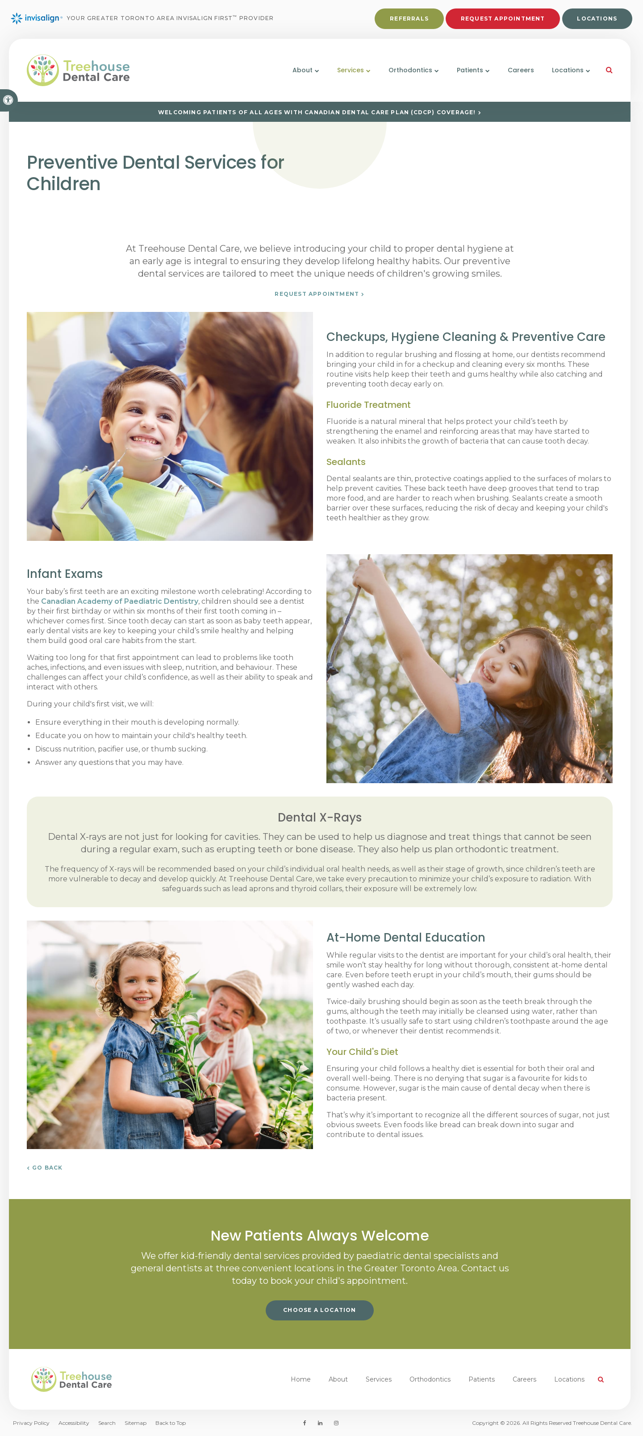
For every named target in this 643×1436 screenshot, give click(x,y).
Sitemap (135, 1422)
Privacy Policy (31, 1422)
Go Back (47, 1167)
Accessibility (73, 1422)
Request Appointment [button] (503, 18)
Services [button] (350, 70)
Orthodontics (430, 1379)
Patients (481, 1379)
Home (301, 1379)
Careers (521, 70)
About (338, 1379)
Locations (597, 18)
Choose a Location (319, 1310)
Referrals (409, 18)
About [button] (302, 70)
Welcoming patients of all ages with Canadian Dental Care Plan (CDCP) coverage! (317, 112)
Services (379, 1379)
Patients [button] (470, 70)
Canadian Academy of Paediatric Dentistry (119, 601)
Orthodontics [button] (410, 70)
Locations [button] (568, 70)
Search (107, 1422)
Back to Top (170, 1422)
